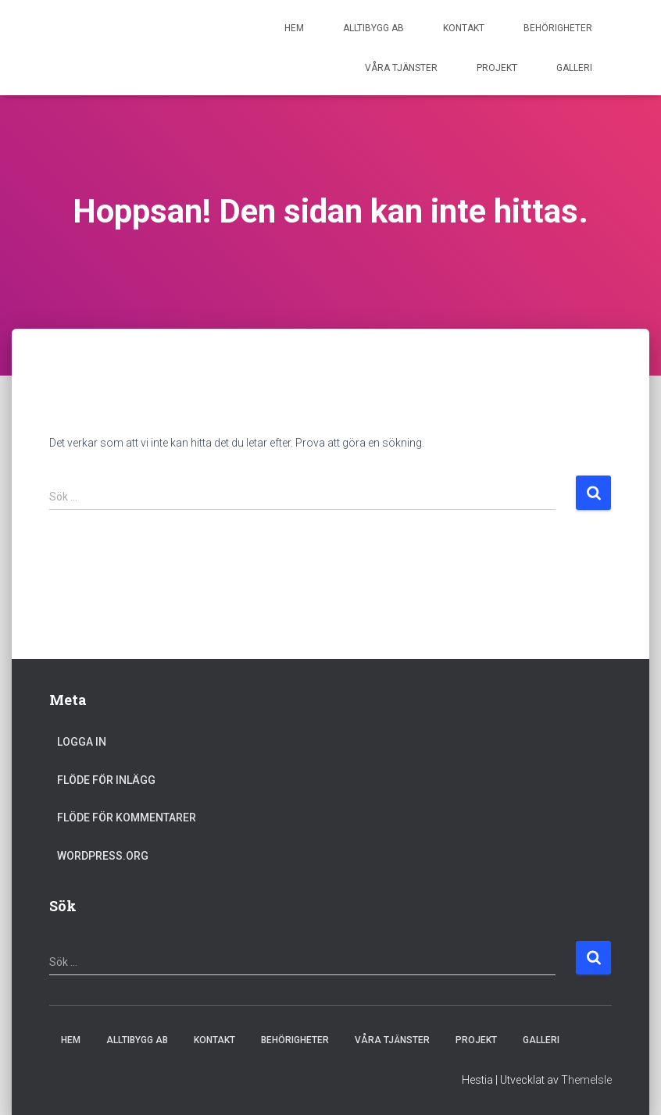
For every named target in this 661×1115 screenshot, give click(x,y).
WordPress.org (102, 856)
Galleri (574, 67)
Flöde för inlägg (106, 780)
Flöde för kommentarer (126, 817)
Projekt (497, 67)
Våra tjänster (401, 67)
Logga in (81, 742)
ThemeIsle (586, 1080)
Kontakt (463, 28)
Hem (294, 28)
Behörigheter (557, 28)
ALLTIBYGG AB (373, 28)
